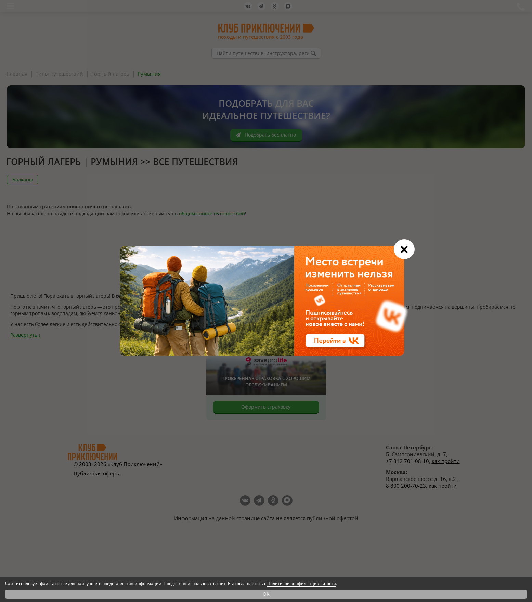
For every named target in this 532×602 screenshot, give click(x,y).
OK (266, 594)
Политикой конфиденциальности (301, 583)
